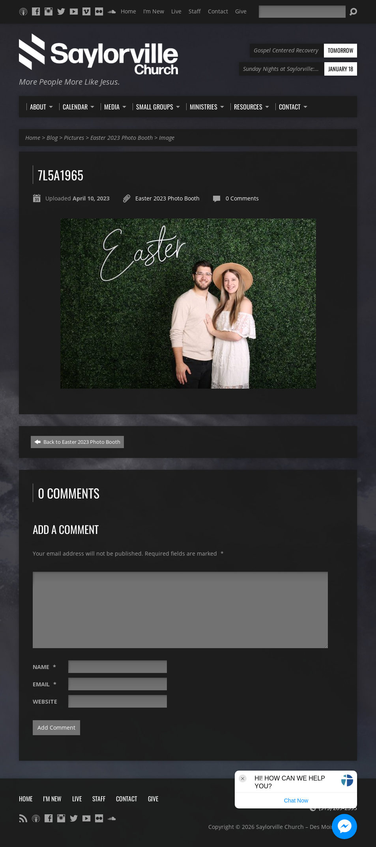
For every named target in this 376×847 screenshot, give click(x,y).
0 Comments (242, 198)
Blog (52, 137)
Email (44, 684)
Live (176, 11)
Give (241, 11)
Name (44, 667)
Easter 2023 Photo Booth (121, 137)
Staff (195, 11)
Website (45, 701)
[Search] (302, 12)
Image (166, 137)
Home (128, 11)
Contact (218, 11)
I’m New (153, 11)
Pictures (74, 137)
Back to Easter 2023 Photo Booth (77, 441)
